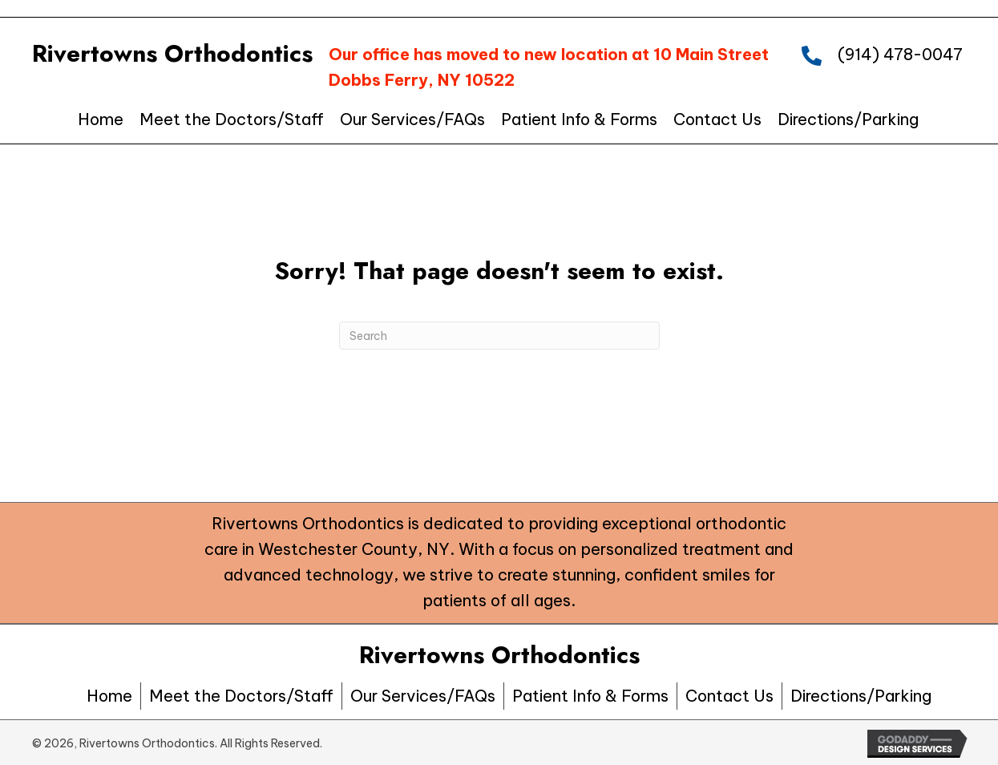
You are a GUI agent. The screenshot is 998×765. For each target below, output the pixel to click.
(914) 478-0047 (900, 54)
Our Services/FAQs (422, 696)
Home (109, 696)
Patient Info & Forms (590, 696)
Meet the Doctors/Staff (241, 696)
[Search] (499, 336)
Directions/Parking (860, 696)
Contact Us (729, 696)
